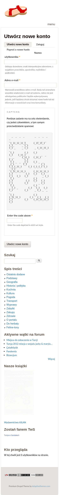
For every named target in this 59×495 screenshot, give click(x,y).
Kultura (10, 293)
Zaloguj (40, 44)
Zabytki (10, 308)
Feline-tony (12, 327)
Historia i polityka (15, 285)
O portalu (11, 319)
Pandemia (11, 351)
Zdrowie (10, 316)
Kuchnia (11, 289)
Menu (51, 24)
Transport (11, 301)
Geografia (11, 282)
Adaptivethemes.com (41, 486)
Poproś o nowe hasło (18, 49)
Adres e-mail (12, 80)
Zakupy (10, 312)
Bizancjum (11, 355)
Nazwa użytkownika (23, 55)
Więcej (51, 358)
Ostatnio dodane (15, 274)
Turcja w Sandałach (11, 435)
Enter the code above (20, 215)
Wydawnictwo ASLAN (15, 422)
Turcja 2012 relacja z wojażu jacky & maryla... (29, 343)
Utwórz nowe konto (19, 44)
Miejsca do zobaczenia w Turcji (22, 340)
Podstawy (11, 278)
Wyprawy (11, 304)
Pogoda (10, 297)
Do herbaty (12, 323)
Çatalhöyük (12, 347)
